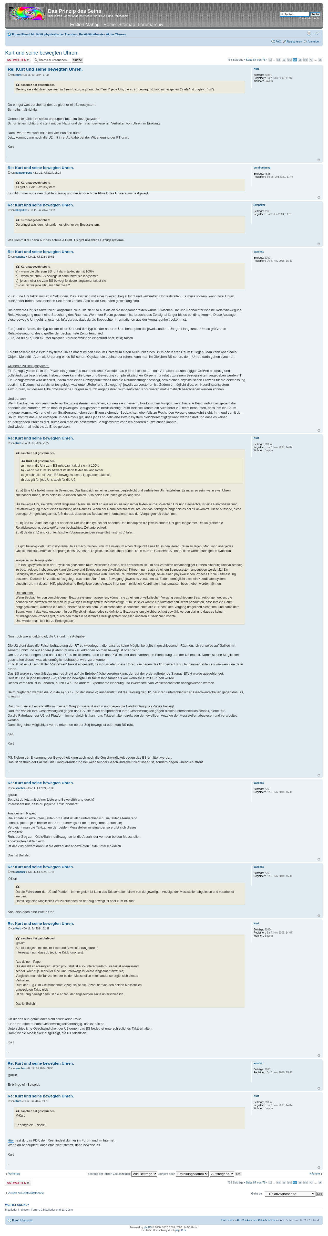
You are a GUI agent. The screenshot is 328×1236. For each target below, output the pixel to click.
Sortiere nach (183, 1173)
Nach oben (318, 160)
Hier (11, 1140)
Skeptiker (21, 210)
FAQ (278, 41)
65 (284, 59)
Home (109, 24)
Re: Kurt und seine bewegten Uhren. (45, 69)
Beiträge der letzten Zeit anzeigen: (122, 1173)
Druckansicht (309, 33)
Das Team (227, 1220)
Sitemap (126, 24)
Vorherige (14, 1173)
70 (311, 59)
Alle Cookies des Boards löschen (257, 1220)
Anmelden (314, 41)
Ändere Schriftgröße (316, 33)
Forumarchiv (150, 24)
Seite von (256, 59)
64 (278, 59)
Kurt (18, 75)
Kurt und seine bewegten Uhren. (42, 53)
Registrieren (294, 41)
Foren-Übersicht (23, 34)
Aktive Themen (116, 34)
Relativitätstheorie (91, 34)
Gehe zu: (257, 1193)
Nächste (315, 1173)
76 (320, 59)
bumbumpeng (23, 172)
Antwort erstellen (18, 60)
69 (305, 59)
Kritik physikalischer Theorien (56, 34)
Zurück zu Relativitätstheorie (26, 1193)
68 (300, 59)
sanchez (20, 256)
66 (289, 59)
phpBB (148, 1227)
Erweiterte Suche (309, 18)
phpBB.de (181, 1230)
